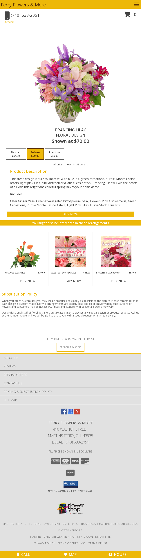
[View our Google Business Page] (70, 413)
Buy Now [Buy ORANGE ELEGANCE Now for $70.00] (27, 281)
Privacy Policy (44, 543)
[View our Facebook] (64, 413)
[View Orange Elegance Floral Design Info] (25, 251)
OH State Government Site (91, 536)
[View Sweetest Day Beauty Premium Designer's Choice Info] (116, 251)
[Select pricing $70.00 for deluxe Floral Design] (35, 154)
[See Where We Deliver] (70, 347)
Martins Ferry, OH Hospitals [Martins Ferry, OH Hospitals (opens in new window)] (75, 523)
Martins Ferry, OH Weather (49, 536)
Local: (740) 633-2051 (70, 442)
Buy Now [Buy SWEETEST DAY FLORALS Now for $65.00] (73, 281)
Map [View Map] (70, 554)
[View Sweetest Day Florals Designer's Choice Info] (70, 251)
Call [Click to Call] (23, 554)
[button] (130, 16)
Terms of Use (98, 543)
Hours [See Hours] (117, 554)
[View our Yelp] (77, 413)
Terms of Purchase (71, 543)
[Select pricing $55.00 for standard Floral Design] (16, 154)
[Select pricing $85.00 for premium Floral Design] (54, 154)
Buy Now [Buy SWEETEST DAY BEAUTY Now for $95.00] (118, 281)
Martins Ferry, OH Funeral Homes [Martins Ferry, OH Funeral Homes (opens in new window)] (27, 523)
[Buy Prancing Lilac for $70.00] (70, 214)
